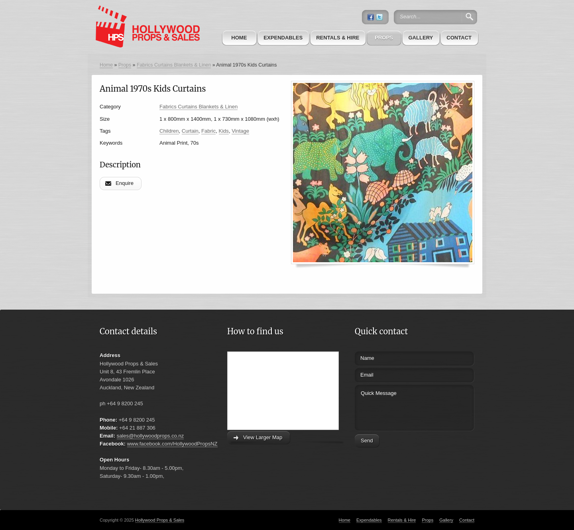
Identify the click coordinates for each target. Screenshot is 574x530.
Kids (224, 131)
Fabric (208, 131)
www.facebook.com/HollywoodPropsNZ (172, 444)
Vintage (240, 131)
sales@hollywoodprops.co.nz (150, 436)
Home (239, 38)
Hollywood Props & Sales (160, 520)
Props (384, 38)
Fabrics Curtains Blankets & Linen (174, 65)
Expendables (283, 38)
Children (169, 131)
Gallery (420, 38)
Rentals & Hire (337, 38)
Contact (459, 38)
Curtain (190, 131)
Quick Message (399, 406)
